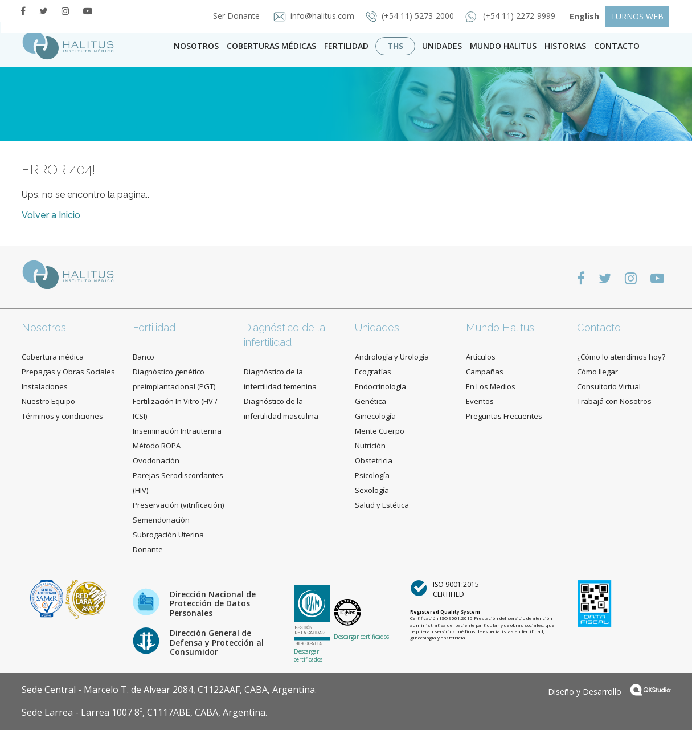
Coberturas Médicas (271, 45)
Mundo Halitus (503, 45)
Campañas (484, 371)
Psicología (372, 475)
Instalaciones (45, 386)
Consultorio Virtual (609, 386)
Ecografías (373, 371)
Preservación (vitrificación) (178, 505)
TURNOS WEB (637, 16)
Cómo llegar (597, 371)
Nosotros (196, 45)
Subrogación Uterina (168, 534)
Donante (148, 549)
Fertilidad (346, 45)
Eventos (480, 401)
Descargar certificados (308, 655)
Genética (370, 401)
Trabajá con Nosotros (614, 401)
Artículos (481, 357)
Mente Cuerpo (379, 431)
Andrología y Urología (392, 357)
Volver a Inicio (51, 215)
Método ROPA (157, 446)
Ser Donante (232, 15)
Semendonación (161, 520)
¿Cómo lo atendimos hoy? (621, 357)
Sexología (372, 490)
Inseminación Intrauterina (177, 431)
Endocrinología (380, 386)
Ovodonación (156, 460)
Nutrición (370, 446)
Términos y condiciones (62, 416)
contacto (617, 45)
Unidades (442, 45)
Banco (143, 357)
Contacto (599, 327)
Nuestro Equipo (48, 401)
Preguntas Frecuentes (504, 416)
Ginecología (375, 416)
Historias (565, 45)
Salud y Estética (382, 505)
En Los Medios (490, 386)
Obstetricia (373, 460)
